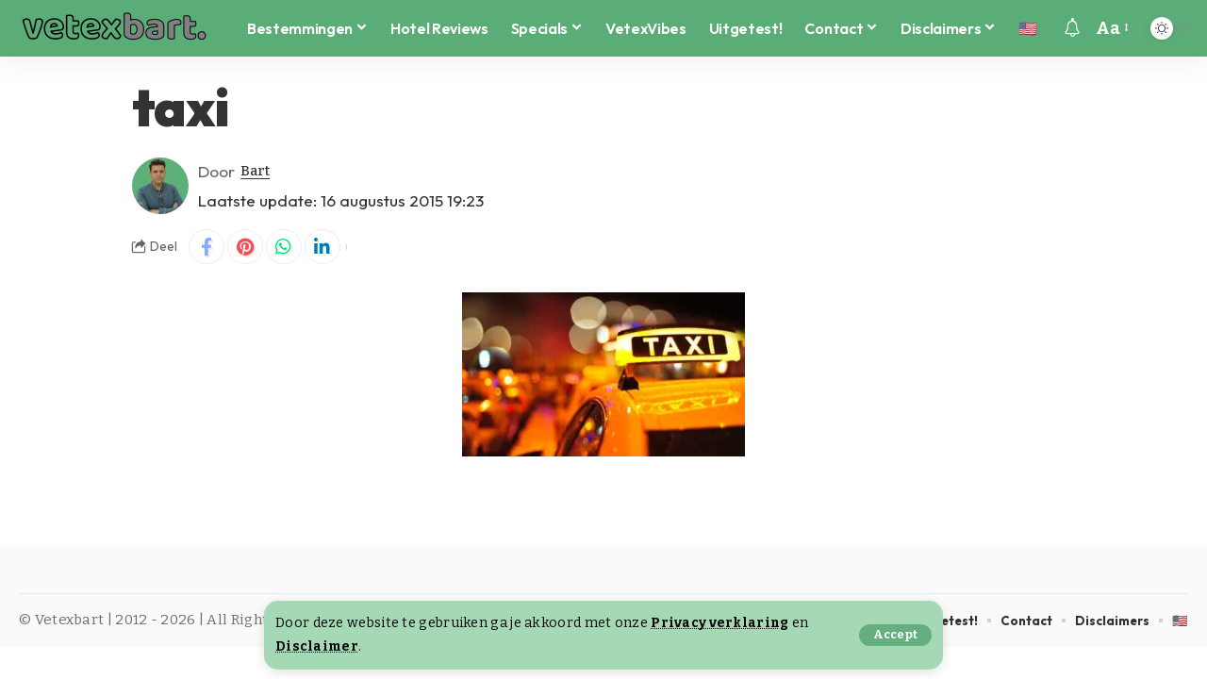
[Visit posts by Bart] (160, 185)
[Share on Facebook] (207, 248)
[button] (894, 635)
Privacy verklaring (721, 623)
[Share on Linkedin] (329, 248)
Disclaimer (317, 646)
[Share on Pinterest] (248, 248)
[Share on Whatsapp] (288, 248)
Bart (257, 171)
